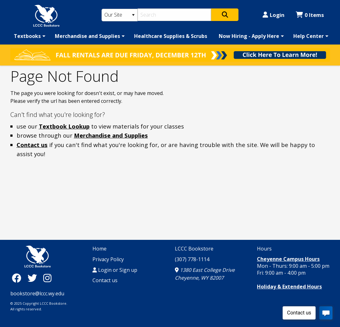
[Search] (174, 14)
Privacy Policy (108, 259)
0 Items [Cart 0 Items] (310, 14)
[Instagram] (47, 277)
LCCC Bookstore (194, 248)
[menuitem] (28, 36)
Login (274, 14)
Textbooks (27, 36)
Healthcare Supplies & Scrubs (170, 36)
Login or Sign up (114, 269)
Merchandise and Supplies (87, 36)
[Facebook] (18, 277)
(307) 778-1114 (192, 259)
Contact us (32, 145)
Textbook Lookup (64, 126)
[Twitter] (34, 277)
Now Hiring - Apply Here (249, 36)
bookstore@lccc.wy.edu (37, 293)
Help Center (308, 36)
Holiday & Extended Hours (289, 286)
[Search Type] (120, 15)
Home (99, 248)
